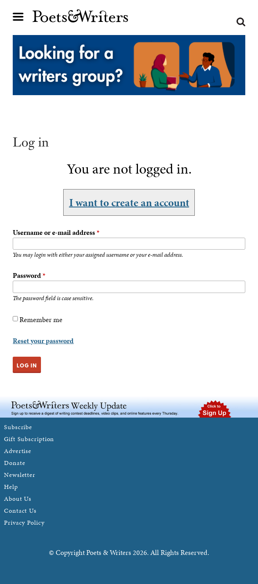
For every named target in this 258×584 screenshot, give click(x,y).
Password (29, 275)
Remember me (40, 319)
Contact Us (20, 510)
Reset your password (43, 341)
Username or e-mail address (56, 232)
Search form (241, 22)
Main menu (18, 17)
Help (11, 486)
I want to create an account (129, 202)
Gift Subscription (29, 438)
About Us (17, 498)
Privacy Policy (24, 522)
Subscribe (18, 427)
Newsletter (19, 474)
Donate (14, 462)
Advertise (17, 450)
